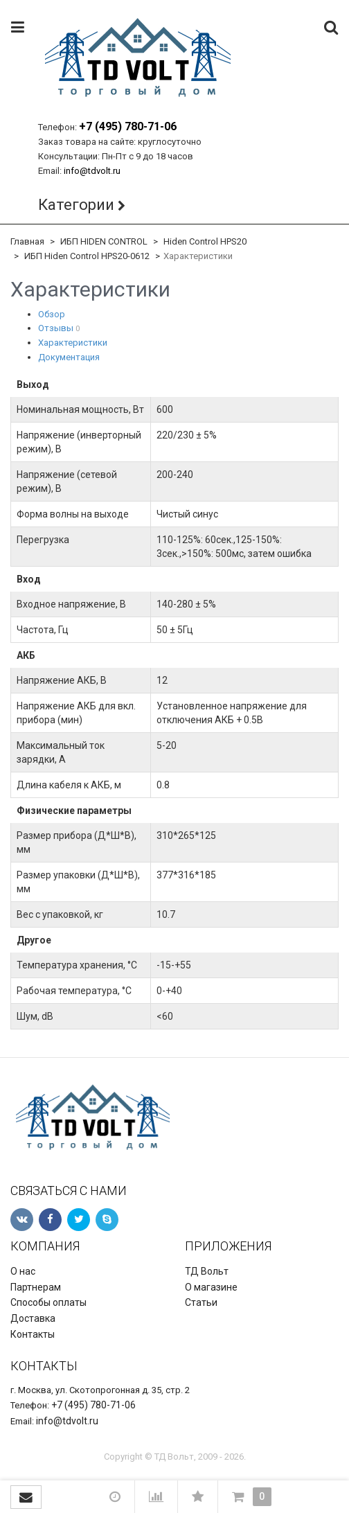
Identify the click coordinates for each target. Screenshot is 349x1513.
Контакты (32, 1334)
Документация (69, 357)
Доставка (32, 1318)
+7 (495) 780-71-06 (128, 126)
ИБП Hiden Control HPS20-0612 (87, 256)
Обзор (51, 314)
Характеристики (72, 342)
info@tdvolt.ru (92, 171)
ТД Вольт (207, 1271)
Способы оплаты (48, 1302)
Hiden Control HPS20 (205, 241)
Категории (76, 204)
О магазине (211, 1287)
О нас (22, 1271)
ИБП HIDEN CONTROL (103, 241)
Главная (27, 241)
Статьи (201, 1302)
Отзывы (55, 328)
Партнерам (35, 1287)
